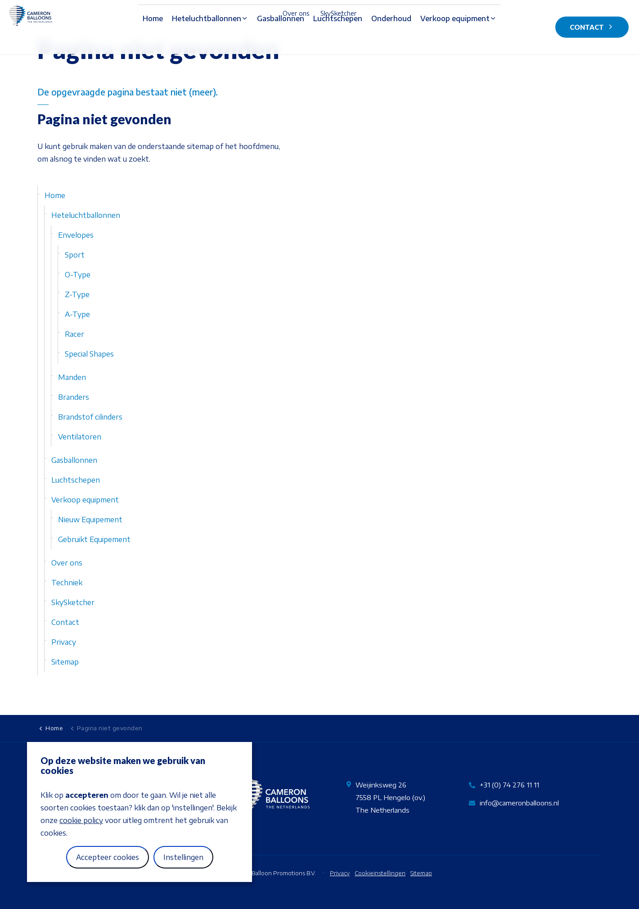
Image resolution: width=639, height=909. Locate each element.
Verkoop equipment (455, 40)
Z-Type (77, 294)
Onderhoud (391, 40)
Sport (75, 254)
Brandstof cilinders (90, 416)
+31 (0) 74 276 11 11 (509, 785)
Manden (72, 377)
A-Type (77, 314)
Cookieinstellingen (380, 873)
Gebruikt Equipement (94, 539)
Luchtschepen (337, 40)
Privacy (63, 642)
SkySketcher (338, 13)
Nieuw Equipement (90, 519)
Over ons (296, 13)
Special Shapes (89, 353)
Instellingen (183, 857)
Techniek (66, 582)
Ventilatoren (79, 436)
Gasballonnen (280, 40)
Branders (73, 397)
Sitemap (65, 661)
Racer (74, 334)
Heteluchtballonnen (206, 40)
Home (153, 40)
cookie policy (81, 820)
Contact (592, 27)
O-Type (77, 274)
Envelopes (76, 235)
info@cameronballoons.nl (519, 803)
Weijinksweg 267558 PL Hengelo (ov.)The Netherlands (390, 797)
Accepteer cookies (107, 857)
